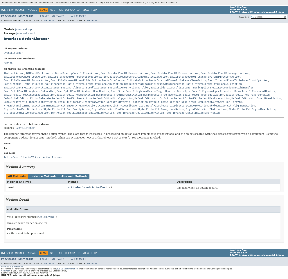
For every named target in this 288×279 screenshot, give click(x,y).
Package (32, 10)
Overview (7, 10)
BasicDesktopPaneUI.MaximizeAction (125, 73)
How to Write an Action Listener (42, 157)
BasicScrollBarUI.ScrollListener (84, 87)
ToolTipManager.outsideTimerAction (139, 112)
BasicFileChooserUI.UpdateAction (125, 80)
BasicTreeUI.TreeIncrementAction (119, 94)
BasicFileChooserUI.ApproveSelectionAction (78, 76)
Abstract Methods (74, 176)
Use (52, 10)
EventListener (13, 52)
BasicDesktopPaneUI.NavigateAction (225, 73)
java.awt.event (25, 33)
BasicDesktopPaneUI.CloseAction (77, 73)
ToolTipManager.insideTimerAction (90, 112)
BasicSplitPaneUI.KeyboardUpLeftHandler (205, 91)
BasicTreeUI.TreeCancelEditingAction (29, 94)
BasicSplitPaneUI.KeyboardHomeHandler (83, 91)
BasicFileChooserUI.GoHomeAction (26, 80)
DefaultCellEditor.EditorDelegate (27, 98)
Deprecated (72, 10)
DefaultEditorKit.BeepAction (72, 98)
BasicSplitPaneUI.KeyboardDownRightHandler (223, 87)
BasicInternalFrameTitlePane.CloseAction (177, 80)
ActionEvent (99, 187)
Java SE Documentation (67, 269)
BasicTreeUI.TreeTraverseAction (248, 94)
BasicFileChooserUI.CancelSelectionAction (138, 76)
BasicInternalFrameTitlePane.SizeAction (214, 84)
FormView (237, 102)
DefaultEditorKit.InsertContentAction (30, 102)
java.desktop (23, 29)
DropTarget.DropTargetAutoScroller (205, 102)
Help (94, 10)
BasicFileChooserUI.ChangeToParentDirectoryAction (205, 76)
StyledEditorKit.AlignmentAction (232, 105)
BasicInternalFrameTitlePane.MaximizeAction (34, 84)
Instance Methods (43, 176)
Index (85, 10)
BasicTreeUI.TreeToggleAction (203, 94)
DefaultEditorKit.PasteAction (127, 102)
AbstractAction (14, 73)
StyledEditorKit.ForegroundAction (160, 109)
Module (20, 10)
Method (49, 20)
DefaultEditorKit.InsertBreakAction (256, 98)
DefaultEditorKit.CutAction (153, 98)
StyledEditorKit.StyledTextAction (252, 109)
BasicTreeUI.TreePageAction (162, 94)
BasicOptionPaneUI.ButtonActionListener (32, 87)
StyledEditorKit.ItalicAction (206, 109)
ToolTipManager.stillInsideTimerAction (192, 112)
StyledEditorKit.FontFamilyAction (66, 109)
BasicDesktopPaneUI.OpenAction (25, 76)
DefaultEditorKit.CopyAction (113, 98)
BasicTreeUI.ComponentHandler (255, 91)
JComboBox (104, 105)
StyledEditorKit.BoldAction (23, 109)
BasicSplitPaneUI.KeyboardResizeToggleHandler (143, 91)
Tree (60, 10)
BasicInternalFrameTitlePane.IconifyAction (238, 80)
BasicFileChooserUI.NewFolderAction (76, 80)
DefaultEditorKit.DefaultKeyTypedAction (202, 98)
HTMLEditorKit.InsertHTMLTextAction (71, 105)
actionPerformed (79, 187)
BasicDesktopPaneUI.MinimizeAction (175, 73)
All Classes (78, 16)
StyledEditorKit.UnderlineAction (26, 112)
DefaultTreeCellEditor (164, 102)
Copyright (5, 271)
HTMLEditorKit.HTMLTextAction (24, 105)
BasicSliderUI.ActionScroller (128, 87)
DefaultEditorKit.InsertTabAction (81, 102)
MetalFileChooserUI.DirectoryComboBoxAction (177, 105)
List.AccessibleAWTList (128, 105)
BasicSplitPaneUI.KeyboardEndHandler (29, 91)
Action (8, 63)
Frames (44, 16)
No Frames (57, 16)
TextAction (58, 112)
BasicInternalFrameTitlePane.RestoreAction (154, 84)
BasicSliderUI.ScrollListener (171, 87)
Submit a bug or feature (12, 267)
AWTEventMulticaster (40, 73)
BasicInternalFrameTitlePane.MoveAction (95, 84)
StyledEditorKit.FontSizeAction (114, 109)
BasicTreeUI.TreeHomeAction (76, 94)
